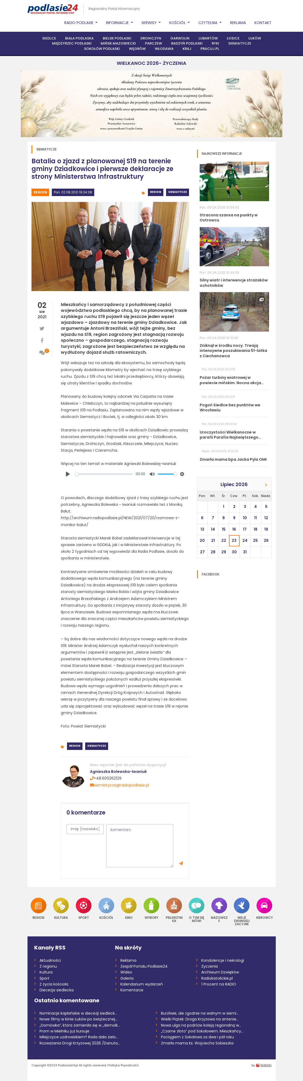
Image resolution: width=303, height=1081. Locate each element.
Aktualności (50, 960)
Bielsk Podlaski (117, 38)
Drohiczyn (150, 38)
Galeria (126, 978)
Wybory (151, 908)
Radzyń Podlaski (187, 43)
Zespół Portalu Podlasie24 (144, 966)
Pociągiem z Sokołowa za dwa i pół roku (197, 1037)
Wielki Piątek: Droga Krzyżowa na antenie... (200, 1019)
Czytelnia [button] (208, 22)
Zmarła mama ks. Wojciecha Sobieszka (197, 1043)
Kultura (61, 908)
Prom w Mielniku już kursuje (64, 1031)
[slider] (104, 474)
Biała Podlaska (79, 38)
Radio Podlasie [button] (79, 22)
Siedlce (49, 38)
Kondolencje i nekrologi (222, 960)
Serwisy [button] (149, 22)
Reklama (238, 22)
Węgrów (137, 48)
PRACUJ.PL (209, 48)
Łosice (233, 38)
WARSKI (265, 1065)
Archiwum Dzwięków (220, 972)
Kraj (187, 48)
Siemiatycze (239, 43)
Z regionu (48, 966)
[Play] (68, 474)
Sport (84, 908)
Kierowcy (264, 908)
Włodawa (164, 48)
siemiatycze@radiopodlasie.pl (119, 785)
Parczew (153, 43)
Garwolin (180, 38)
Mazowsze (219, 910)
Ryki (215, 43)
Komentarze (131, 990)
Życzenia (209, 966)
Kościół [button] (178, 22)
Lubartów (208, 38)
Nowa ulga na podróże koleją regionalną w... (201, 1025)
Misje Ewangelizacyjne (242, 912)
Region (40, 192)
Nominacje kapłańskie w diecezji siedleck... (78, 1013)
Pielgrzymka (174, 910)
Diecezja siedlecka (57, 990)
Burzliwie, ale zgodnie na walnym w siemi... (200, 1013)
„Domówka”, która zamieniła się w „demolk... (80, 1025)
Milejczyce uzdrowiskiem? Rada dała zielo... (79, 1037)
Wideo (126, 972)
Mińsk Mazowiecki (118, 43)
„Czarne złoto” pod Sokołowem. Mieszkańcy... (202, 1031)
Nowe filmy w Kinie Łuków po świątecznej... (78, 1019)
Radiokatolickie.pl (217, 978)
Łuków (255, 38)
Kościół (106, 908)
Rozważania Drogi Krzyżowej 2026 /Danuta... (80, 1043)
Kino (129, 908)
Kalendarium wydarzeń (141, 984)
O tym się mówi (196, 910)
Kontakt (262, 22)
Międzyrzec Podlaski (72, 43)
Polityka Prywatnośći (123, 1065)
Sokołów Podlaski (102, 48)
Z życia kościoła (54, 984)
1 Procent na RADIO (218, 984)
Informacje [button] (118, 22)
